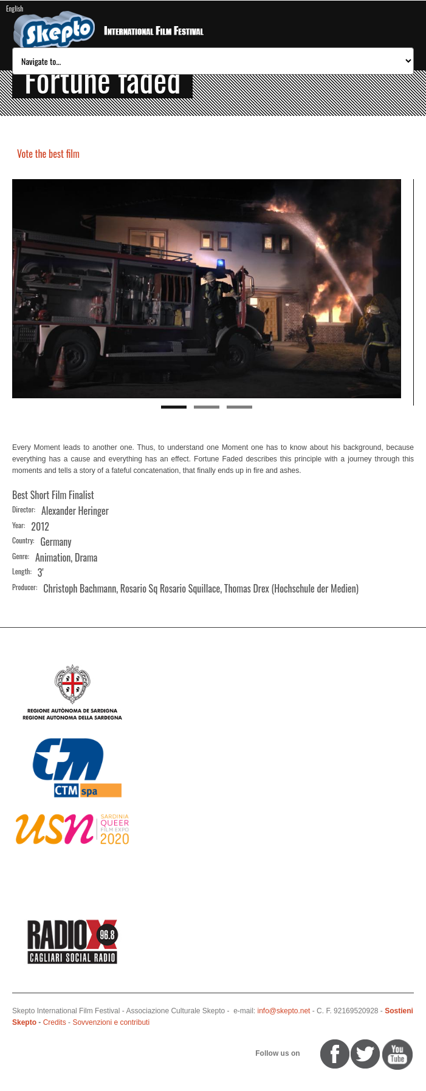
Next (392, 289)
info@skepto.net (284, 1011)
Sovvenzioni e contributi (110, 1022)
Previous (21, 289)
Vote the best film (48, 153)
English (14, 8)
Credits (54, 1022)
